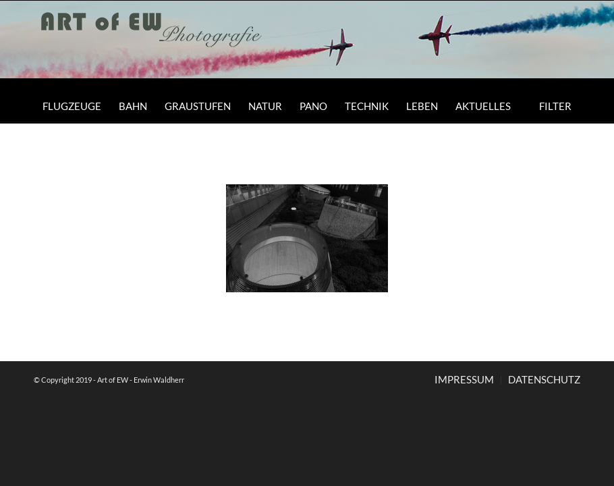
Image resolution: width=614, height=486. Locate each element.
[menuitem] (72, 106)
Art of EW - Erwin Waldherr (140, 379)
